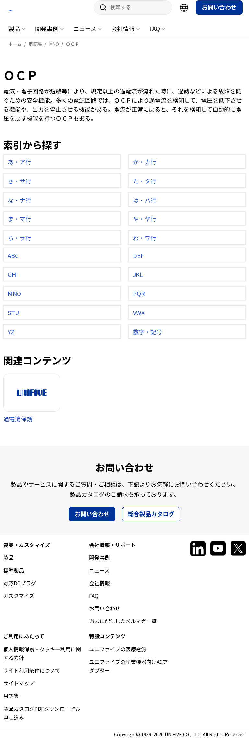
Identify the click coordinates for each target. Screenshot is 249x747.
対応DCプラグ (19, 589)
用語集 (11, 702)
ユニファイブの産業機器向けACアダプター (128, 672)
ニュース (84, 34)
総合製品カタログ (151, 520)
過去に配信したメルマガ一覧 (123, 627)
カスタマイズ (18, 602)
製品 (14, 34)
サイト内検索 (101, 13)
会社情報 (123, 34)
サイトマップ (18, 689)
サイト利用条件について (31, 676)
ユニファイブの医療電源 (117, 655)
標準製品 (13, 576)
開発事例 (46, 34)
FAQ (154, 34)
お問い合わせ (219, 13)
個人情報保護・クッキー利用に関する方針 (42, 659)
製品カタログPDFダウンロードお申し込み (41, 718)
